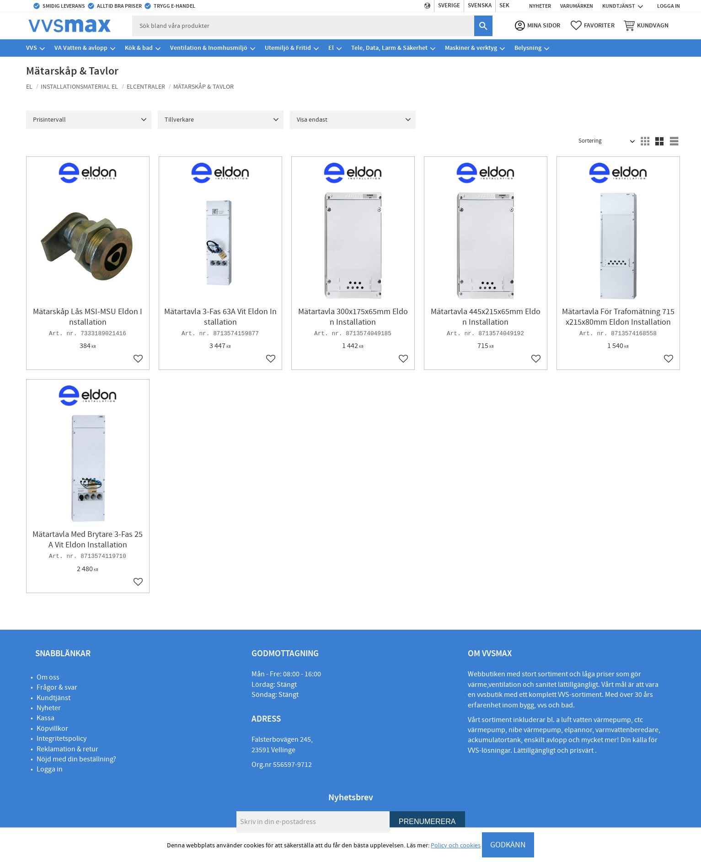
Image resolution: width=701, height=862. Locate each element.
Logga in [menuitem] (668, 6)
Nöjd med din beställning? (76, 759)
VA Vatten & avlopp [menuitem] (80, 47)
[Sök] (483, 26)
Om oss (48, 677)
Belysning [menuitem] (527, 47)
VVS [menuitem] (31, 47)
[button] (592, 25)
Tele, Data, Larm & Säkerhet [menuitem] (389, 47)
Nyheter (49, 707)
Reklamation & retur (67, 749)
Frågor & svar (57, 687)
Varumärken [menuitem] (576, 6)
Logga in (50, 769)
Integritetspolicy (61, 738)
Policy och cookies (456, 845)
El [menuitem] (331, 47)
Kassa (45, 718)
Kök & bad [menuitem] (139, 47)
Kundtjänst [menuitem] (618, 6)
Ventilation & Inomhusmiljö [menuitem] (208, 47)
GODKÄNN (508, 845)
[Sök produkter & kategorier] (303, 26)
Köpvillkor (52, 728)
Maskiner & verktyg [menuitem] (471, 47)
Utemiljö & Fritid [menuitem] (288, 47)
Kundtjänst (53, 697)
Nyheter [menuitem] (540, 6)
